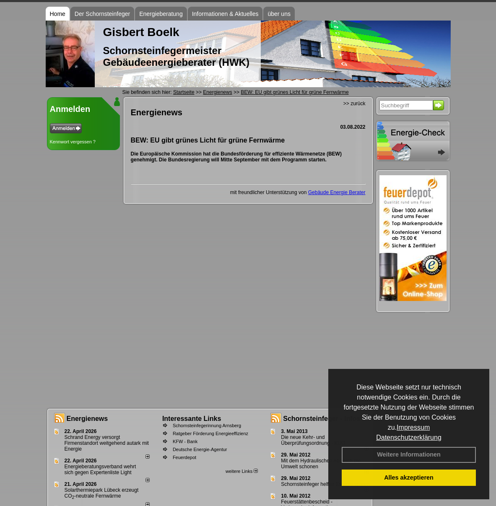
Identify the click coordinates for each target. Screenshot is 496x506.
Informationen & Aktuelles (225, 13)
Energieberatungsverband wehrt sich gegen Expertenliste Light (100, 469)
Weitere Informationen (409, 454)
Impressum (413, 427)
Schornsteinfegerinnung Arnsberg (207, 425)
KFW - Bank (185, 441)
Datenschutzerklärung (408, 437)
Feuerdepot (184, 457)
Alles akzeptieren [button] (409, 477)
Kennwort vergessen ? (73, 141)
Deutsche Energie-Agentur (200, 449)
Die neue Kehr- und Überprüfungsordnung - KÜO (313, 440)
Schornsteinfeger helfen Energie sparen (325, 484)
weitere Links (242, 471)
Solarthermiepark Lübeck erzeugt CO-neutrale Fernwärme (102, 493)
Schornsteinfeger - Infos (321, 418)
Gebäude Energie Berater (337, 192)
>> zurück (354, 103)
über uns (278, 13)
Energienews (87, 418)
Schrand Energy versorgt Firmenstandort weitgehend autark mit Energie (107, 443)
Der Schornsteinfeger (102, 13)
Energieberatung (161, 13)
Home (57, 13)
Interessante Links (191, 418)
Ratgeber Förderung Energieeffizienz (210, 433)
